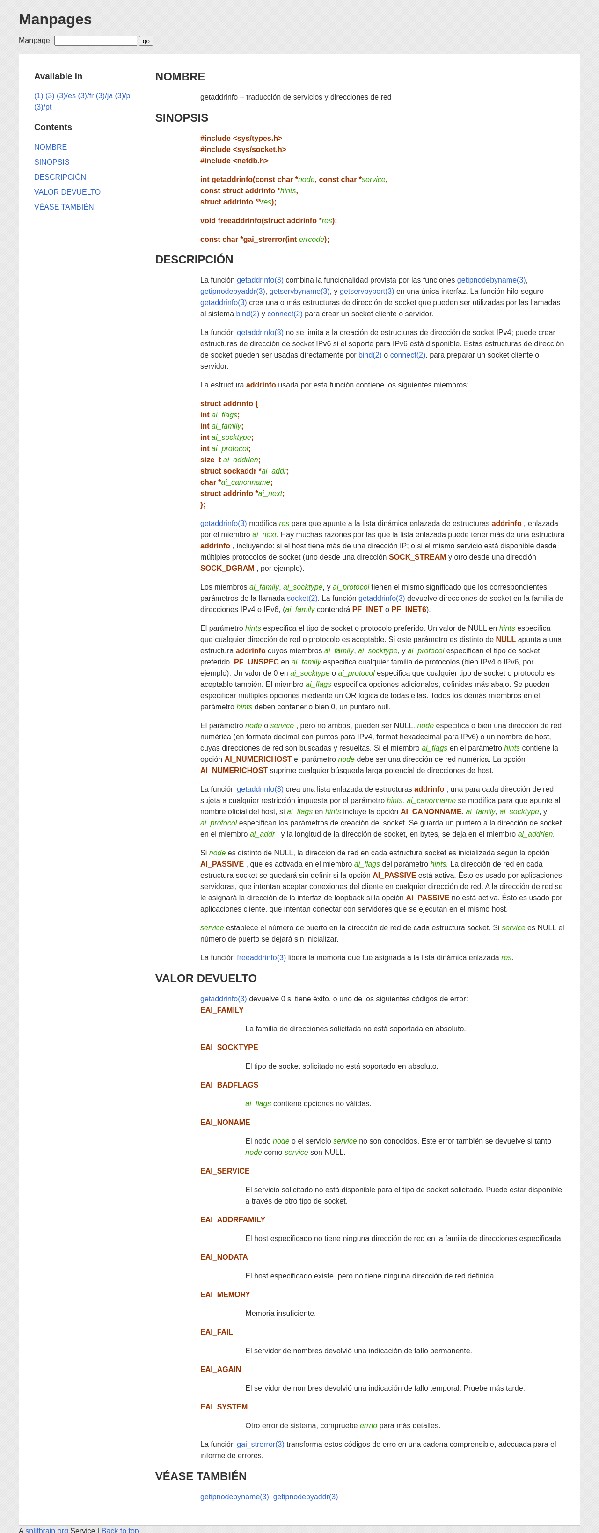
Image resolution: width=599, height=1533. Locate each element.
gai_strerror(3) (260, 1444)
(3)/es (66, 96)
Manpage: (35, 40)
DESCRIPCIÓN (194, 259)
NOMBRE (180, 76)
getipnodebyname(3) (491, 280)
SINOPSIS (181, 117)
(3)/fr (86, 96)
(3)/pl (123, 96)
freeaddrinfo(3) (261, 958)
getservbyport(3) (367, 291)
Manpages (55, 19)
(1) (39, 96)
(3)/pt (42, 107)
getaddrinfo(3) (260, 280)
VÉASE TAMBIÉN (201, 1476)
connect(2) (285, 314)
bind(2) (248, 314)
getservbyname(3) (300, 291)
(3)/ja (104, 96)
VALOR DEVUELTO (206, 978)
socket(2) (302, 598)
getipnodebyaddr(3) (232, 291)
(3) (50, 96)
